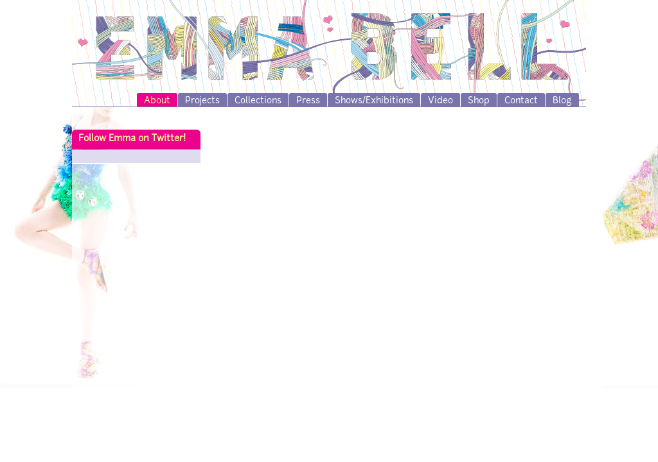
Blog (562, 101)
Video (440, 101)
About (157, 101)
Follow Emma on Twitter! (132, 139)
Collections (258, 101)
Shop (479, 101)
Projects (202, 101)
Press (308, 101)
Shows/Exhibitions (374, 101)
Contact (521, 101)
